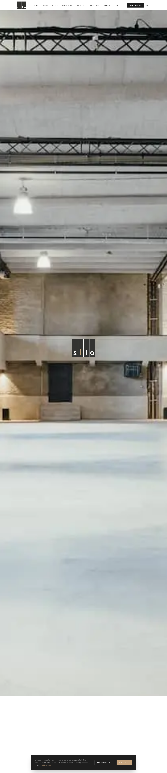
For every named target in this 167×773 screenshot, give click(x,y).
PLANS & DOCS (94, 5)
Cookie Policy (45, 765)
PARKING (106, 5)
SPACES (55, 5)
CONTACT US (135, 5)
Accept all (124, 762)
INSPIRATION (67, 5)
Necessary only (105, 762)
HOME (36, 5)
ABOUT (45, 5)
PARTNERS (80, 5)
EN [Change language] (148, 5)
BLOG (116, 5)
